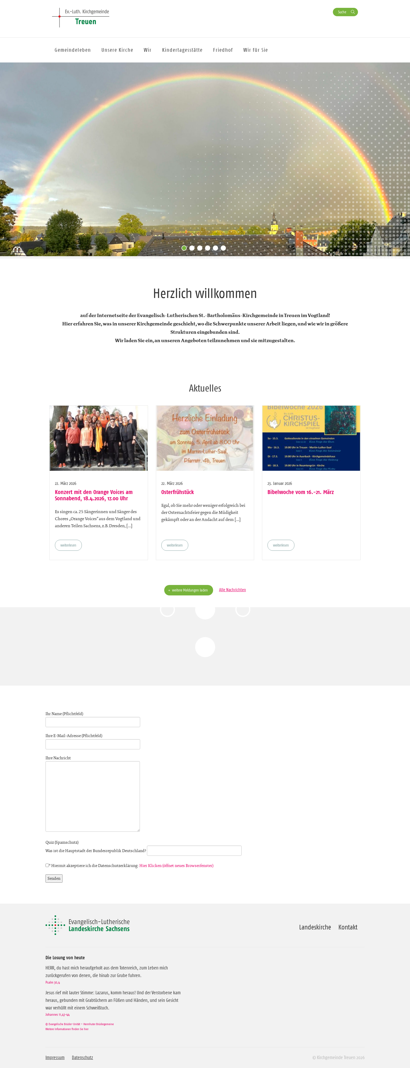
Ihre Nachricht (92, 794)
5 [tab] (217, 249)
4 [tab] (209, 249)
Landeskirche (315, 927)
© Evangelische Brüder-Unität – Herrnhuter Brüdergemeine (79, 1024)
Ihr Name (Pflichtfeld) (92, 718)
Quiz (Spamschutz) (143, 847)
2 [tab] (193, 249)
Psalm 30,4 (52, 982)
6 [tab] (225, 249)
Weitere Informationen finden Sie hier (66, 1029)
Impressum (55, 1057)
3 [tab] (201, 249)
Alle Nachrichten (232, 590)
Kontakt (347, 927)
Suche (342, 11)
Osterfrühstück (177, 492)
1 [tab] (185, 249)
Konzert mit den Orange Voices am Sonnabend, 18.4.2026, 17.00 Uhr (94, 495)
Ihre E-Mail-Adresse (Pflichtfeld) (92, 740)
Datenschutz (82, 1057)
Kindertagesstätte (182, 50)
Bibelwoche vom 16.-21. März (300, 492)
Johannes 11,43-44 (57, 1014)
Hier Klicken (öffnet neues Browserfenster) (176, 865)
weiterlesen (68, 545)
